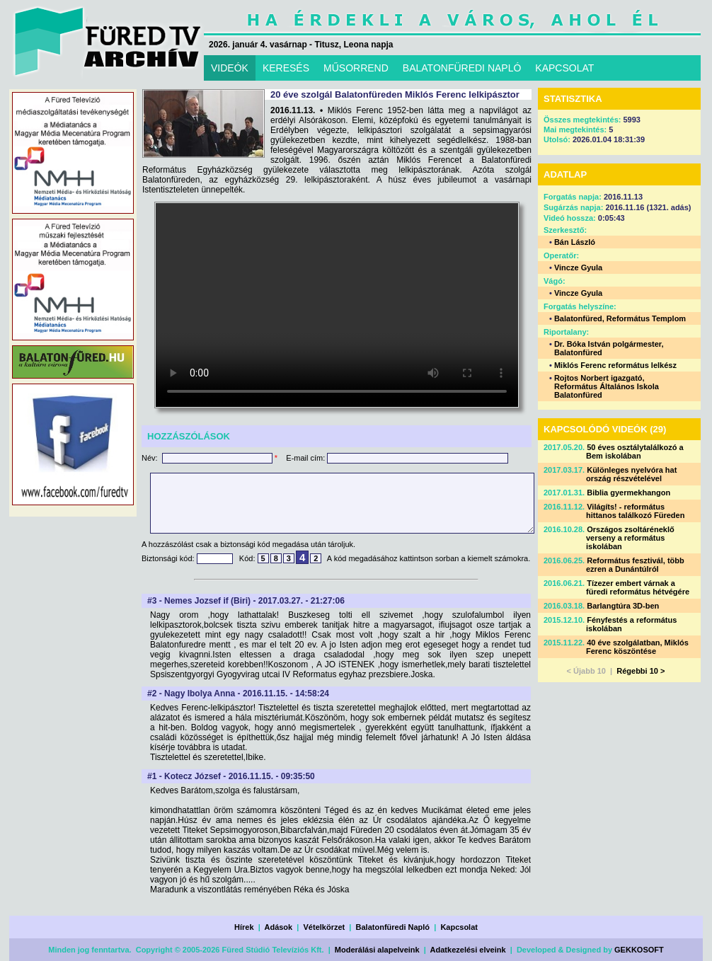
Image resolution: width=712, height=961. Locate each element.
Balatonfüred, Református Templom (620, 318)
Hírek (244, 927)
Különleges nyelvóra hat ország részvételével (631, 474)
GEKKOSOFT (639, 949)
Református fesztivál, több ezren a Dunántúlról (635, 564)
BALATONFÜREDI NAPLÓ (462, 68)
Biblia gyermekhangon (628, 492)
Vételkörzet (324, 927)
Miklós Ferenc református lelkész (615, 365)
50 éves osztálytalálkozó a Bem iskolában (635, 451)
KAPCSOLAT (564, 68)
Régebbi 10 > (640, 671)
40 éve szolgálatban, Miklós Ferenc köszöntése (637, 646)
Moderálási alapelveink (377, 949)
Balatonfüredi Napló (393, 927)
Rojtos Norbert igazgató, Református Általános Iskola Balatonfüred (606, 386)
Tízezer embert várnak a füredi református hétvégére (637, 587)
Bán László (574, 242)
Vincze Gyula (578, 267)
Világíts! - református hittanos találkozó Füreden (635, 510)
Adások (278, 927)
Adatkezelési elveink (468, 949)
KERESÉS (286, 68)
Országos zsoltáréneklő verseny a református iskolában (630, 538)
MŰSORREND (356, 68)
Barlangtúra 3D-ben (623, 606)
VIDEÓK (229, 68)
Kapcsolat (459, 927)
